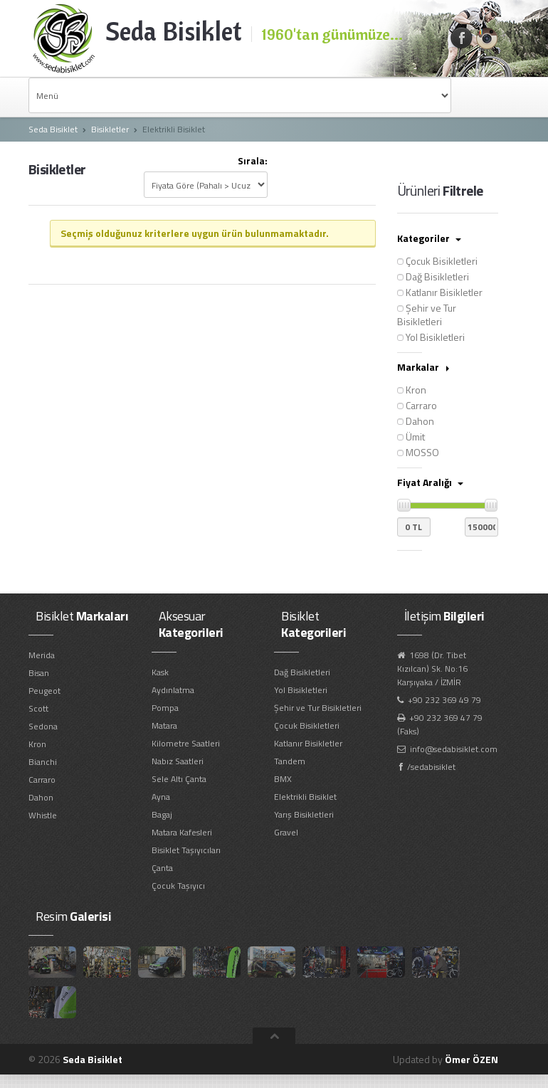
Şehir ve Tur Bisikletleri (426, 314)
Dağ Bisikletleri (433, 276)
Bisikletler (110, 129)
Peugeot (44, 690)
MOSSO (418, 452)
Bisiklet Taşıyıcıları (186, 850)
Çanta (162, 868)
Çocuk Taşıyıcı (178, 885)
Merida (41, 655)
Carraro (417, 405)
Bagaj (162, 814)
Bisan (38, 673)
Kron (411, 389)
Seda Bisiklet (53, 129)
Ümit (411, 436)
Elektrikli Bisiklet (305, 796)
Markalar (423, 366)
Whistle (42, 815)
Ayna (161, 796)
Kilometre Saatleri (186, 743)
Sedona (43, 726)
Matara (164, 725)
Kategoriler (429, 238)
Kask (160, 672)
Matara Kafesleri (182, 832)
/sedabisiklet (431, 766)
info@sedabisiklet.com (453, 749)
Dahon (415, 421)
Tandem (289, 761)
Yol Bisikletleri (431, 337)
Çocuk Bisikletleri (437, 261)
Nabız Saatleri (178, 761)
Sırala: (253, 161)
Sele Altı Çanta (179, 779)
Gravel (286, 832)
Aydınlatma (173, 690)
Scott (38, 708)
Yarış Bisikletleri (304, 814)
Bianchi (42, 762)
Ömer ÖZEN (471, 1059)
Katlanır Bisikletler (440, 292)
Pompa (165, 707)
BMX (283, 779)
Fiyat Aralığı (430, 482)
